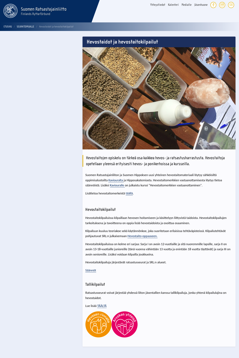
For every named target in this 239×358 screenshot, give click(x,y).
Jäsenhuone (201, 5)
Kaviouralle (117, 185)
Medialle (187, 5)
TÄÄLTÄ (101, 306)
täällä (129, 193)
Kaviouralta (116, 180)
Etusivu (8, 26)
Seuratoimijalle (25, 26)
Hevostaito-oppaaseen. (143, 236)
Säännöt (90, 270)
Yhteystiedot (157, 5)
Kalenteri (173, 5)
